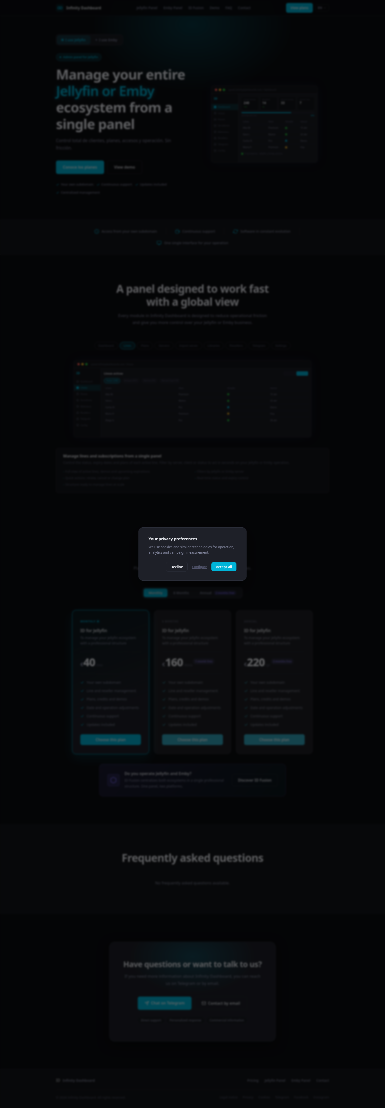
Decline (177, 566)
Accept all (224, 566)
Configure (199, 566)
